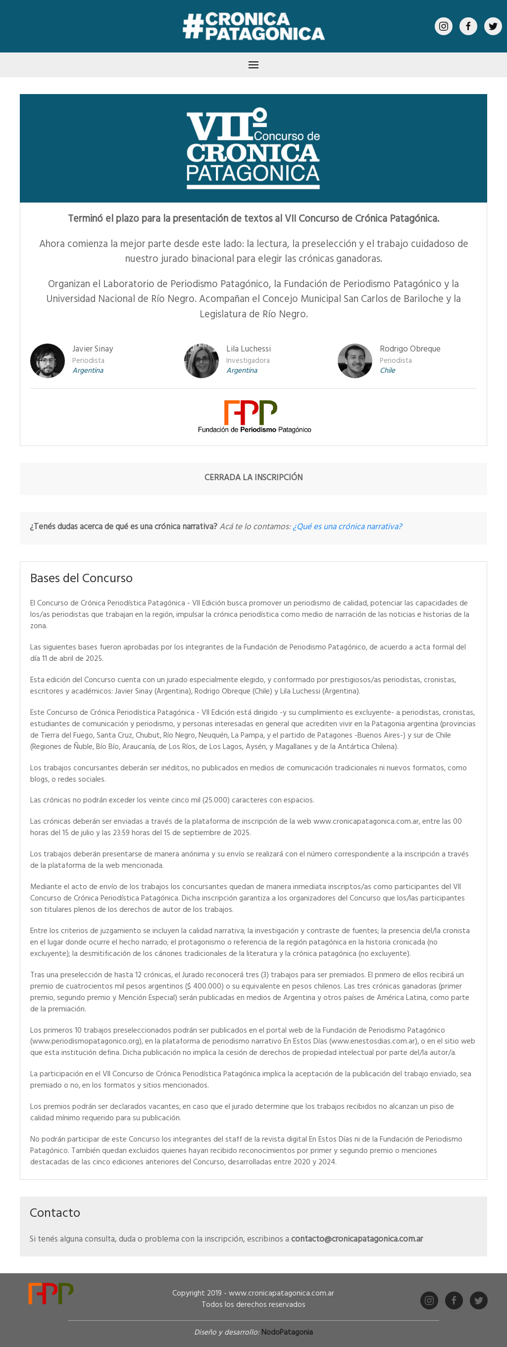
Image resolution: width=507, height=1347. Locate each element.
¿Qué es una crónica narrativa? (347, 528)
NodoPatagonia (287, 1333)
